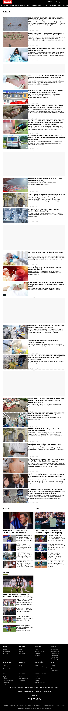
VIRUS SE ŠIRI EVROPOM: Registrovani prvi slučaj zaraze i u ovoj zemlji (44, 268)
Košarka (53, 667)
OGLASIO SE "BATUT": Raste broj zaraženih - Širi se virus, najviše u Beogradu (45, 430)
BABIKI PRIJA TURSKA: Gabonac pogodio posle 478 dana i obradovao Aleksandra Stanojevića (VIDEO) (24, 628)
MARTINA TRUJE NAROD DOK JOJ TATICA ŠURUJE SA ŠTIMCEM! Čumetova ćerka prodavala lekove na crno (24, 555)
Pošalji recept (55, 659)
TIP (43, 5)
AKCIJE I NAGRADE (37, 705)
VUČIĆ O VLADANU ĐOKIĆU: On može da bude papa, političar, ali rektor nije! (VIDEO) (24, 547)
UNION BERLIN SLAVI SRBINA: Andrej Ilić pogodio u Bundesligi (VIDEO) (24, 618)
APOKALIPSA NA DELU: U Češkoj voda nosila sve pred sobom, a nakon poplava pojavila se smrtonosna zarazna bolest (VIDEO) (46, 400)
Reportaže (34, 5)
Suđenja (37, 653)
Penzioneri (22, 653)
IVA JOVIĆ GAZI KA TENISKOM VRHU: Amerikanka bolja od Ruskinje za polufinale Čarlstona (54, 555)
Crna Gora (43, 687)
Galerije (36, 692)
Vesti (2, 5)
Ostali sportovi (55, 670)
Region (21, 667)
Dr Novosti (65, 5)
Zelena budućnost (40, 682)
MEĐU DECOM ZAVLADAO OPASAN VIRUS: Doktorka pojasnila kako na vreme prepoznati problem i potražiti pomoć (46, 284)
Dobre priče (6, 651)
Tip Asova (6, 682)
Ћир (50, 1)
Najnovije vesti (45, 692)
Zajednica (38, 678)
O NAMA (6, 705)
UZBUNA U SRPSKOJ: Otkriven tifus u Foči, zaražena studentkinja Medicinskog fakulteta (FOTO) (45, 91)
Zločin (37, 649)
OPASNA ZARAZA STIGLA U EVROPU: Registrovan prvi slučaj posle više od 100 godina (46, 414)
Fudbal (6, 572)
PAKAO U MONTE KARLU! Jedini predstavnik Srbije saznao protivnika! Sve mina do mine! (56, 564)
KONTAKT (12, 705)
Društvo (6, 5)
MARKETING (28, 705)
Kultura (59, 5)
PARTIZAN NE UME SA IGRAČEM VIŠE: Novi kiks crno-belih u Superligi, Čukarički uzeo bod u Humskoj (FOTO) (18, 596)
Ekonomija (22, 5)
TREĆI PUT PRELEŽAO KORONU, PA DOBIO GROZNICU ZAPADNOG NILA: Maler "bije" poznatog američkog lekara (46, 476)
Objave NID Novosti (60, 705)
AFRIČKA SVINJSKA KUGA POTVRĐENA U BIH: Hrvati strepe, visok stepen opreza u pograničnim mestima (45, 106)
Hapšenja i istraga (40, 651)
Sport (39, 5)
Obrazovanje (28, 692)
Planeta (28, 5)
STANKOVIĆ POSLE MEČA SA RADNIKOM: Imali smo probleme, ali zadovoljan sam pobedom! (24, 610)
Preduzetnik (6, 669)
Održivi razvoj (40, 674)
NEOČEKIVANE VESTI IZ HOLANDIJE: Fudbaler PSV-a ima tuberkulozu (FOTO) (45, 180)
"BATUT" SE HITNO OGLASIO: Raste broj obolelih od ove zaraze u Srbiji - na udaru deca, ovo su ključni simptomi (46, 195)
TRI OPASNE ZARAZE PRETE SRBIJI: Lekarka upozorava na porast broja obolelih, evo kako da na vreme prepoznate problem (46, 357)
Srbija (36, 687)
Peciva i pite (54, 657)
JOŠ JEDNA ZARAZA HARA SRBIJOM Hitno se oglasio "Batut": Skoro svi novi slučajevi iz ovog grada (46, 460)
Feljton (21, 651)
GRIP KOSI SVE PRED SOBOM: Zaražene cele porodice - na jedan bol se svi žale (46, 49)
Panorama (48, 5)
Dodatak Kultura (23, 678)
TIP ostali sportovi (8, 680)
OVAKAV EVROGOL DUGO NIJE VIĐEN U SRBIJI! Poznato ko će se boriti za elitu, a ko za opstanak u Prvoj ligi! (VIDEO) (24, 602)
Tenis (37, 509)
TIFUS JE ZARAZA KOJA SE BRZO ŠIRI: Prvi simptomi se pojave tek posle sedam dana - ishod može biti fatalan (46, 77)
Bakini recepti (55, 653)
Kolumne (5, 653)
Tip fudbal (6, 677)
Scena (20, 692)
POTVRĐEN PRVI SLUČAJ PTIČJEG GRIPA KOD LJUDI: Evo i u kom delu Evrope (46, 19)
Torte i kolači (54, 649)
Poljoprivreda (7, 667)
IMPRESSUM (20, 705)
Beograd (54, 5)
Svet (20, 665)
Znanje (37, 680)
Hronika (12, 5)
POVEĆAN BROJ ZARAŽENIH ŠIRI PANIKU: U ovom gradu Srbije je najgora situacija (44, 445)
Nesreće (37, 655)
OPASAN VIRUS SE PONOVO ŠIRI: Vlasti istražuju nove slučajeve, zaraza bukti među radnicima (46, 326)
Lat (48, 1)
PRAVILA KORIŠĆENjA (49, 705)
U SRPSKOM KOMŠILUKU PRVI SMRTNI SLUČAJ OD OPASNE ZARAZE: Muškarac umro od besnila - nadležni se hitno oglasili (46, 137)
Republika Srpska (54, 687)
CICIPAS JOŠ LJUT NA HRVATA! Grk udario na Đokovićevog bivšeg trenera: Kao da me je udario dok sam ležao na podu (56, 538)
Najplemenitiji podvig (41, 667)
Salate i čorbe (55, 651)
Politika (6, 509)
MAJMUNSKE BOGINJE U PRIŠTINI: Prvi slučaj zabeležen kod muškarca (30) (43, 210)
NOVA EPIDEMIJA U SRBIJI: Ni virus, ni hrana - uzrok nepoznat (45, 253)
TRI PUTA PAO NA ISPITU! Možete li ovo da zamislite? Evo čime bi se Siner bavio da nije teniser (56, 547)
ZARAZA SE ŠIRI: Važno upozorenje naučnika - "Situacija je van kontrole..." (43, 341)
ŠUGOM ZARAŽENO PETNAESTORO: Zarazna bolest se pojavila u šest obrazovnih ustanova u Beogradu (46, 34)
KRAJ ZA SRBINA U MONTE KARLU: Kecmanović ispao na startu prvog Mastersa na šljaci (49, 533)
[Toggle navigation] (63, 2)
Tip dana (5, 678)
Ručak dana (54, 655)
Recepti (17, 5)
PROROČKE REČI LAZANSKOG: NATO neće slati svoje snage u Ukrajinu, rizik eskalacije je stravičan (24, 564)
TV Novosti (22, 680)
